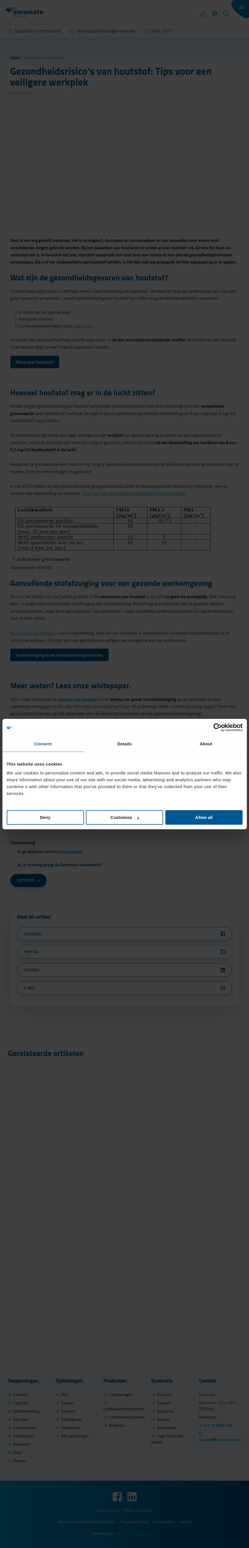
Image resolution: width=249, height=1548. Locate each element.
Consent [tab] (43, 743)
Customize (124, 817)
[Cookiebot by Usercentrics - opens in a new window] (217, 727)
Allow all (204, 817)
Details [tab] (124, 743)
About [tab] (206, 743)
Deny (45, 817)
